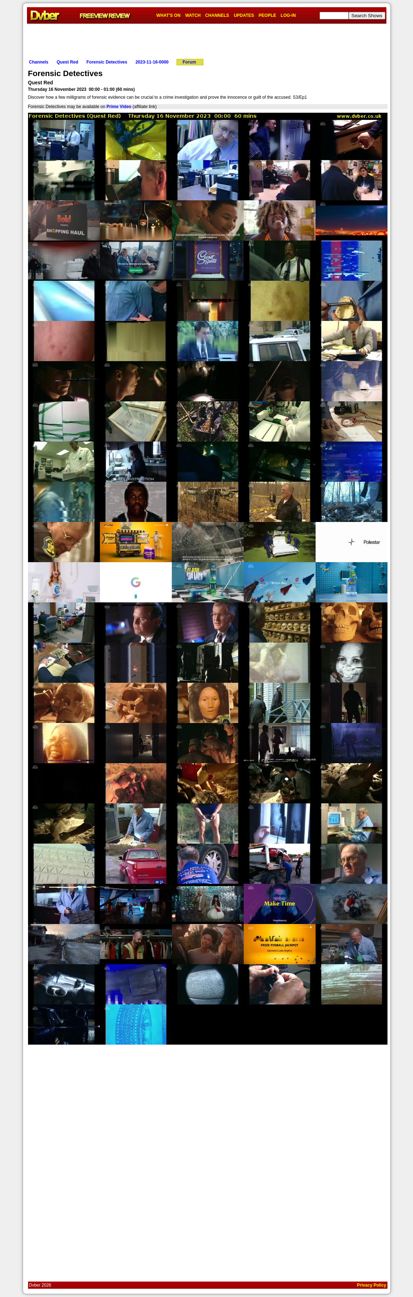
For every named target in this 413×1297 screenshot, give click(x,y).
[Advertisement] (207, 40)
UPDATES (244, 15)
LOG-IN (288, 15)
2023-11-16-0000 (152, 62)
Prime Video (118, 106)
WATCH (193, 15)
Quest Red (67, 62)
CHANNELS (217, 15)
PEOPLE (267, 15)
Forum (189, 62)
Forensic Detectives (107, 62)
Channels (39, 62)
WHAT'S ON (168, 15)
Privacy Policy (371, 1285)
